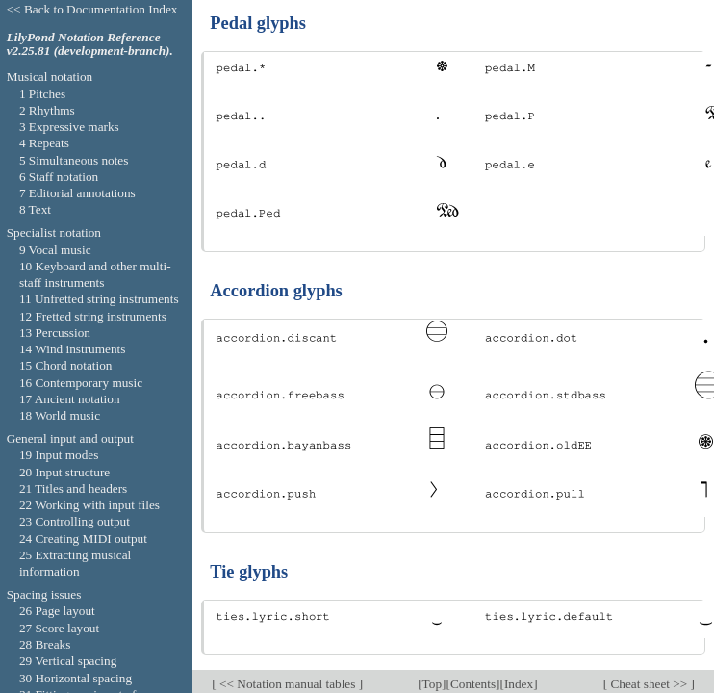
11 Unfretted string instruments (99, 299)
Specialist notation (54, 232)
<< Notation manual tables (288, 684)
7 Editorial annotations (77, 193)
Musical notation (50, 76)
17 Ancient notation (69, 399)
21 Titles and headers (73, 488)
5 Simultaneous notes (74, 160)
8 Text (35, 209)
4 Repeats (44, 143)
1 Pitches (42, 94)
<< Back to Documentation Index (92, 9)
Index (518, 684)
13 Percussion (54, 332)
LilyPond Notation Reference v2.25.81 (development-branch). (90, 44)
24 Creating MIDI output (83, 538)
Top (432, 684)
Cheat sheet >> (648, 684)
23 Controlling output (74, 521)
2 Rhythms (47, 110)
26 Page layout (57, 610)
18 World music (59, 415)
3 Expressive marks (69, 126)
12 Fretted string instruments (92, 316)
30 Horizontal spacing (75, 678)
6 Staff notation (58, 176)
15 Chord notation (66, 365)
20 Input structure (64, 472)
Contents (473, 684)
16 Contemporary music (80, 382)
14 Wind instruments (72, 349)
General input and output (70, 438)
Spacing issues (44, 594)
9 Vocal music (55, 250)
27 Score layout (59, 628)
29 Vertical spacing (67, 661)
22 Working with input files (89, 505)
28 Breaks (44, 644)
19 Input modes (59, 455)
